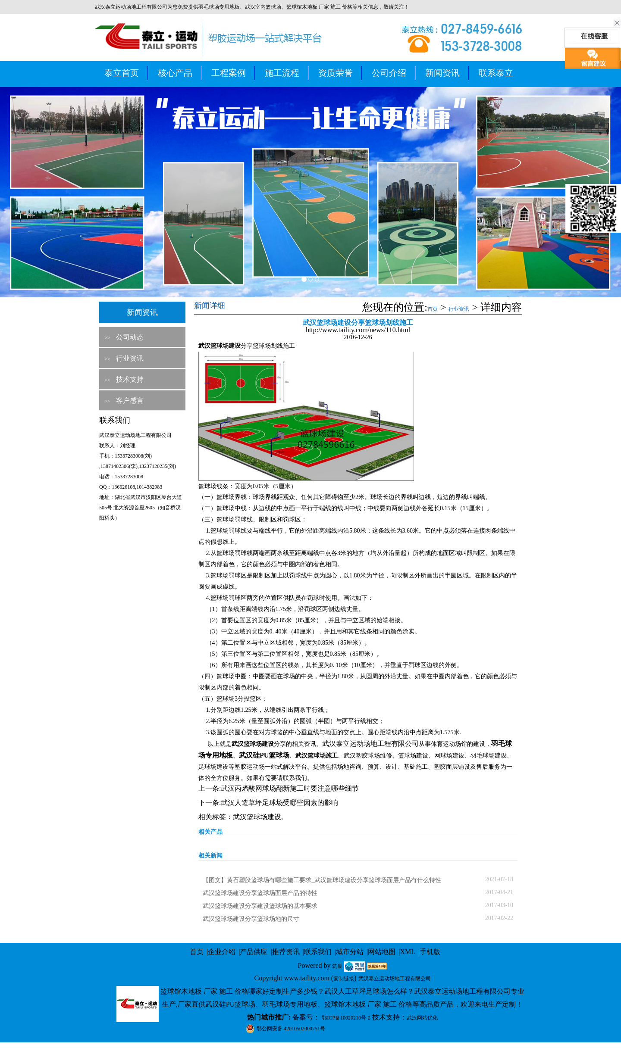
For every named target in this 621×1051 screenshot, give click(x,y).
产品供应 (253, 951)
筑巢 (337, 966)
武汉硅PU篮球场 (264, 755)
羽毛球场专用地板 (219, 7)
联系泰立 (496, 73)
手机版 (430, 951)
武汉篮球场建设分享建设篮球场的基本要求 (260, 906)
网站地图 (381, 951)
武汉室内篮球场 (263, 7)
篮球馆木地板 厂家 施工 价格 (319, 7)
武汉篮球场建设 (257, 816)
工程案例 (228, 73)
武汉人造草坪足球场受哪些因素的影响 (279, 802)
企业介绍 (221, 951)
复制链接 (343, 979)
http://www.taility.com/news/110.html (358, 330)
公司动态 (130, 337)
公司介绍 (389, 73)
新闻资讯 (442, 73)
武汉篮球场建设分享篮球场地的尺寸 (251, 919)
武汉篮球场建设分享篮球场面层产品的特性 (260, 893)
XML (407, 951)
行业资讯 (130, 358)
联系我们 (318, 951)
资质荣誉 (335, 73)
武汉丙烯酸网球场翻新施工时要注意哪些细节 (290, 788)
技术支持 (130, 379)
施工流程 (282, 73)
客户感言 (130, 400)
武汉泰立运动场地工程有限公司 (370, 743)
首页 (432, 309)
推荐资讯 (286, 951)
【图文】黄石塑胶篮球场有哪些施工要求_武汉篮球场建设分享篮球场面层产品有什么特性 (322, 880)
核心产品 (175, 73)
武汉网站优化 (422, 1018)
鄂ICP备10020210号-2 (346, 1018)
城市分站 (350, 951)
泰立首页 (121, 73)
